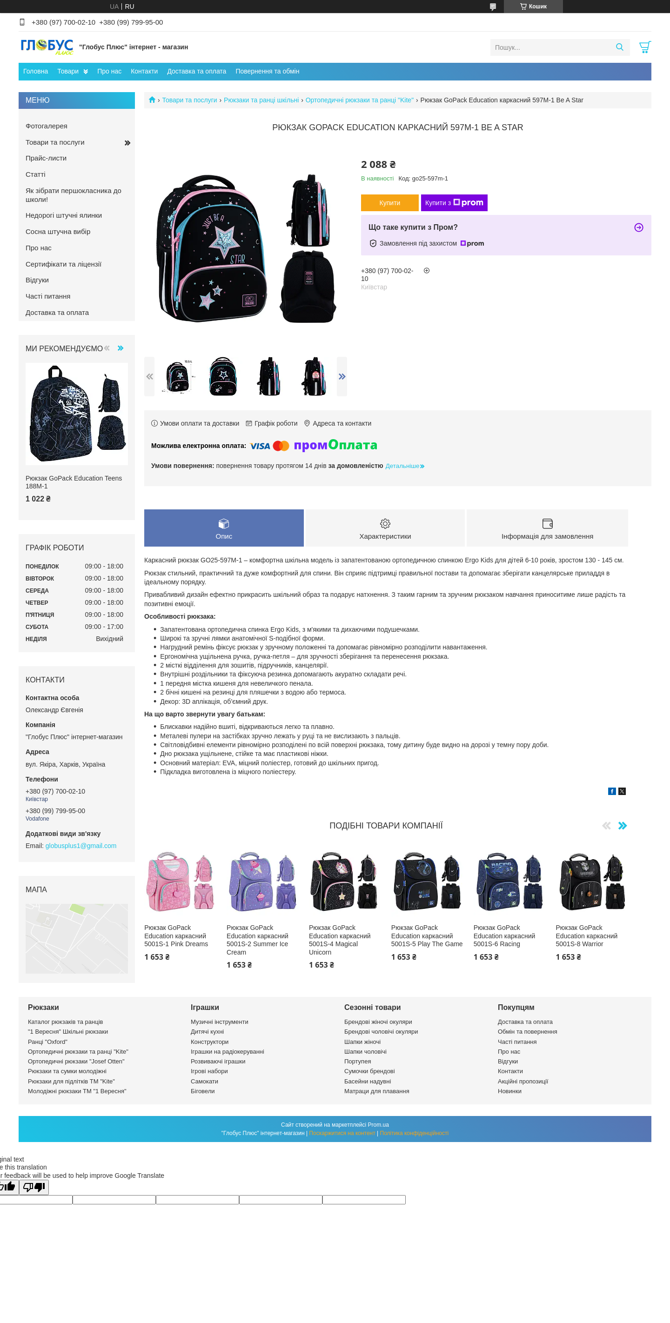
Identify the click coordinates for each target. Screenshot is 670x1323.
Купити (390, 203)
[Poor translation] (34, 1187)
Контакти (144, 71)
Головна (35, 71)
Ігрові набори (209, 1071)
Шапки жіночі (362, 1041)
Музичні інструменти (219, 1021)
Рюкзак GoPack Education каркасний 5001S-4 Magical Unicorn (340, 940)
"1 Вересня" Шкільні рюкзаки (68, 1031)
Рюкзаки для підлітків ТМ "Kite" (71, 1081)
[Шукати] (619, 47)
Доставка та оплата (196, 71)
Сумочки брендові (369, 1071)
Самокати (204, 1081)
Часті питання (48, 296)
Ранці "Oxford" (47, 1041)
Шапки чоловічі (365, 1051)
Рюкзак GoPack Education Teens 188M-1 (74, 482)
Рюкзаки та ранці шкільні (261, 100)
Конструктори (209, 1041)
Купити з (454, 203)
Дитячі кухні (207, 1031)
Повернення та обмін (267, 71)
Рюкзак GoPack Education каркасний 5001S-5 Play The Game (427, 936)
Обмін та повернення (527, 1031)
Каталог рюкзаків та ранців (65, 1021)
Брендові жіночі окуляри (378, 1021)
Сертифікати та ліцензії (63, 264)
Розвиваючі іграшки (218, 1061)
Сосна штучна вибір (58, 231)
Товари (68, 71)
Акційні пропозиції (523, 1081)
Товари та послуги (189, 100)
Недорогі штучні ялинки (64, 215)
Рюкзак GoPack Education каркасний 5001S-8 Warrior (587, 936)
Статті (36, 174)
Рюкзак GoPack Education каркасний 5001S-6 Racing (505, 936)
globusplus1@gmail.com (81, 845)
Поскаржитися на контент (342, 1133)
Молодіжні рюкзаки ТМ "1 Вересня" (77, 1091)
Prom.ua (378, 1125)
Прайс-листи (46, 158)
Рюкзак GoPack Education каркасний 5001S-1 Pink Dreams (176, 936)
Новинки (510, 1091)
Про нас (109, 71)
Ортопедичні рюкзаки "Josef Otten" (76, 1061)
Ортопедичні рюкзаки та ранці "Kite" (360, 100)
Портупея (357, 1061)
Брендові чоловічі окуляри (381, 1031)
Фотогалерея (46, 126)
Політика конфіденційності (414, 1133)
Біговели (203, 1091)
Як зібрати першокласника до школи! (73, 195)
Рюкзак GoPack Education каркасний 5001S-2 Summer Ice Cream (257, 940)
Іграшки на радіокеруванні (227, 1051)
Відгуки (37, 280)
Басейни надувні (367, 1081)
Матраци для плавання (376, 1091)
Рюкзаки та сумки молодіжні (67, 1071)
